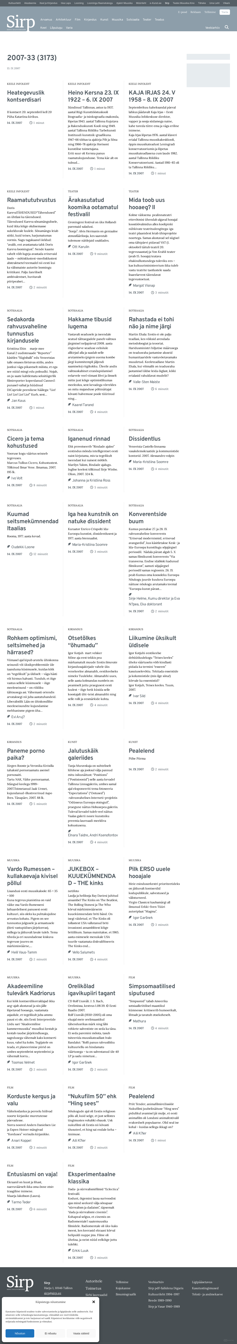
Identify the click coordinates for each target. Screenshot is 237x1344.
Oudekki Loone (22, 547)
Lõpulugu (56, 28)
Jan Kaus (18, 400)
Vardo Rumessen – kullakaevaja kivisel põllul (32, 876)
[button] (94, 1302)
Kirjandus (90, 20)
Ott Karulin (80, 247)
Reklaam (196, 12)
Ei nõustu (50, 1333)
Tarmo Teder (21, 1202)
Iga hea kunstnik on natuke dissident (93, 518)
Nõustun (20, 1333)
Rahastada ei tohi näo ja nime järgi (151, 323)
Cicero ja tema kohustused (25, 443)
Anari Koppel (21, 1140)
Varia (69, 28)
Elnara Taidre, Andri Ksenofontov (93, 835)
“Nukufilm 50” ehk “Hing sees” (92, 1100)
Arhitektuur (63, 20)
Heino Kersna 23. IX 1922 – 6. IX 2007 (93, 97)
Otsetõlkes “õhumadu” (83, 642)
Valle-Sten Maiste (146, 382)
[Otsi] (226, 27)
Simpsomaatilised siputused (152, 990)
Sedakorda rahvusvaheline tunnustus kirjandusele (27, 330)
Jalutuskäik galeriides (83, 755)
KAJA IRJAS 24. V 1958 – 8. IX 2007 (152, 97)
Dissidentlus (145, 439)
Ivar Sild (139, 696)
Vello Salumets (83, 952)
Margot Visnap (144, 285)
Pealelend (141, 751)
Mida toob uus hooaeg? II (147, 204)
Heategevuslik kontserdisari (25, 97)
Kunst (104, 20)
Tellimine (210, 12)
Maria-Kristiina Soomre (150, 462)
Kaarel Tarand (83, 405)
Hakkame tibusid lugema (89, 323)
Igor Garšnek (143, 918)
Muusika (117, 20)
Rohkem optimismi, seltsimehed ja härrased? (32, 645)
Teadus (159, 20)
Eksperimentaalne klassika (91, 1178)
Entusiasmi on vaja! (32, 1174)
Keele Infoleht (18, 84)
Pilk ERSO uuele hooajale (149, 873)
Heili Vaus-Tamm (24, 952)
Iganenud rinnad (89, 439)
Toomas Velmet (23, 1062)
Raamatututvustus (31, 200)
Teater (147, 20)
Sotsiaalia (132, 20)
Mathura (139, 1021)
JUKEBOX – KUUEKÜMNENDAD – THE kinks (92, 876)
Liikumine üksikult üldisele (152, 642)
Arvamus (46, 20)
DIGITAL (229, 1340)
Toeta (224, 12)
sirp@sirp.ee (52, 1293)
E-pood (182, 12)
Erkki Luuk (80, 1251)
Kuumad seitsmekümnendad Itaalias (32, 521)
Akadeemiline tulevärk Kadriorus (31, 990)
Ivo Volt (16, 478)
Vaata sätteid (81, 1333)
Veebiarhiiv (212, 28)
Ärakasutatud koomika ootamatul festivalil (93, 207)
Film (78, 20)
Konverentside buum (148, 518)
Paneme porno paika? (26, 755)
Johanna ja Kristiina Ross (91, 480)
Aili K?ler (79, 1140)
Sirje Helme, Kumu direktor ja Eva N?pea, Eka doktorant (154, 601)
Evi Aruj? (18, 717)
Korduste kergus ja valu (31, 1100)
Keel (43, 28)
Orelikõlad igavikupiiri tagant (91, 990)
